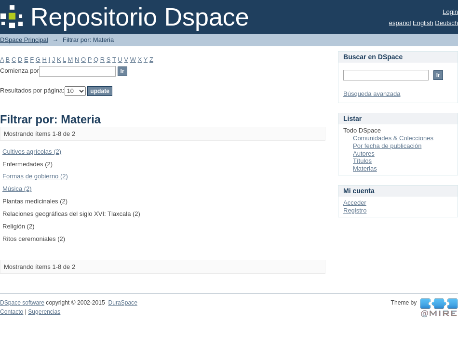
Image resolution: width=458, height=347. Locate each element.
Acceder (354, 202)
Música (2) (17, 188)
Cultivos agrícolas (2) (31, 151)
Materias (365, 168)
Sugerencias (44, 311)
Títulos (362, 160)
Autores (364, 153)
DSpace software (22, 302)
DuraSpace (122, 302)
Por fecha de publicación (387, 145)
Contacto (11, 311)
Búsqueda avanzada (372, 93)
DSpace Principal (24, 39)
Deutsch (446, 23)
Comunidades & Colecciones (393, 138)
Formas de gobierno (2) (35, 176)
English (423, 23)
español (400, 23)
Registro (354, 210)
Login (450, 11)
